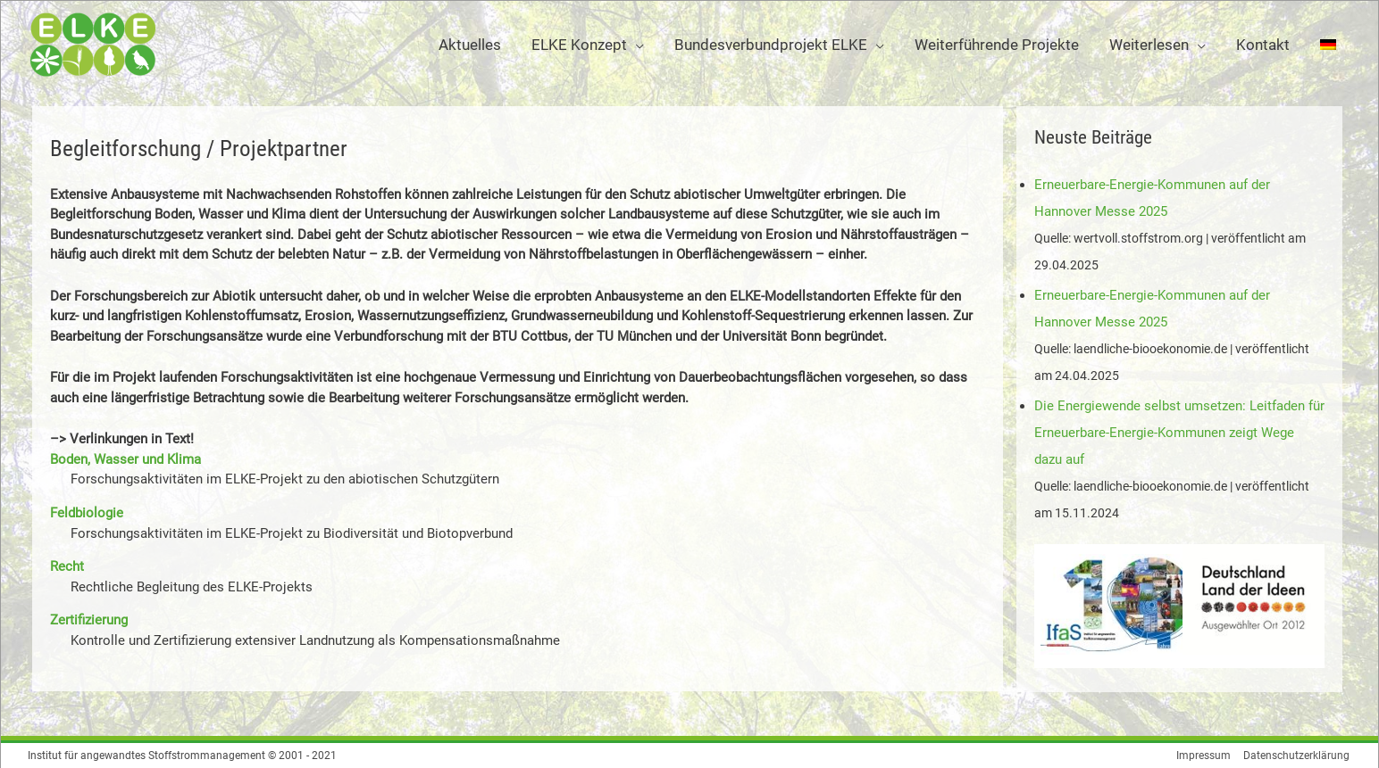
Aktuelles (470, 45)
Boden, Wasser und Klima (125, 459)
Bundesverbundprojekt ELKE (770, 45)
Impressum (1204, 754)
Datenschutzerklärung (1298, 754)
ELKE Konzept (579, 45)
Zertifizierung (89, 620)
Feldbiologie (86, 513)
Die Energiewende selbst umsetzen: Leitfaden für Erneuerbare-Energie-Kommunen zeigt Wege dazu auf (1179, 432)
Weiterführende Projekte (997, 45)
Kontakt (1263, 45)
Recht (67, 566)
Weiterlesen (1149, 45)
